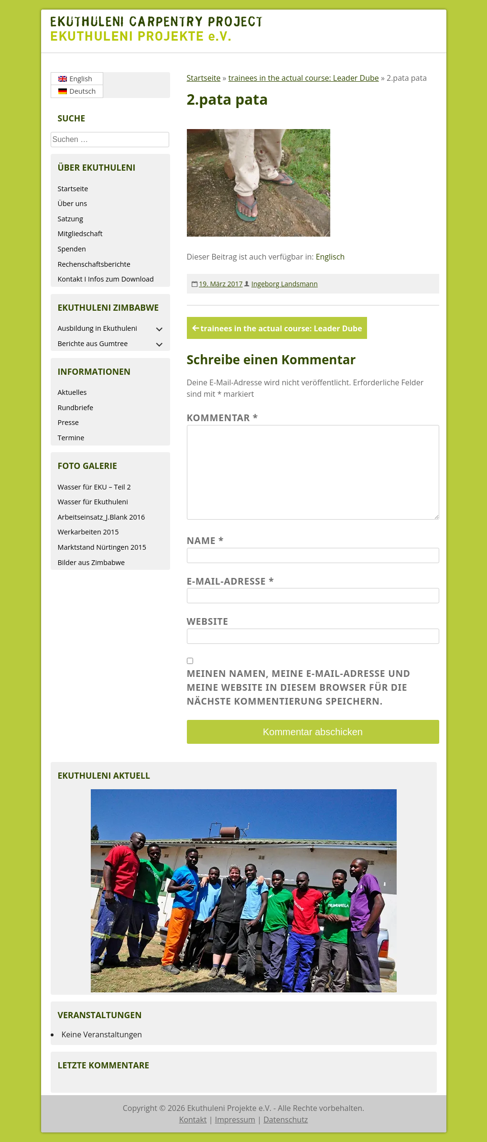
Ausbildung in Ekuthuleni (97, 328)
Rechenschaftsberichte (94, 264)
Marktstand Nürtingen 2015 (102, 547)
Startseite (73, 188)
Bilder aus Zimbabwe (91, 562)
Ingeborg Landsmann (284, 283)
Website (207, 621)
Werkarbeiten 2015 (88, 531)
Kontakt (193, 1119)
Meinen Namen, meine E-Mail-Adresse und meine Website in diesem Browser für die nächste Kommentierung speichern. (299, 687)
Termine (71, 437)
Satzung (70, 218)
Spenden (72, 248)
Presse (68, 422)
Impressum (235, 1119)
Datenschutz (285, 1119)
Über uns (72, 203)
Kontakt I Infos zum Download (106, 278)
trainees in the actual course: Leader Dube (303, 78)
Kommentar (223, 417)
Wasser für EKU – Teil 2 (94, 486)
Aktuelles (72, 392)
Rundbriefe (76, 407)
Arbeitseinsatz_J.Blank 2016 (101, 517)
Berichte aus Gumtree (93, 343)
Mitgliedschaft (80, 233)
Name (205, 540)
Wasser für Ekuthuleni (93, 501)
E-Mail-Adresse (230, 581)
